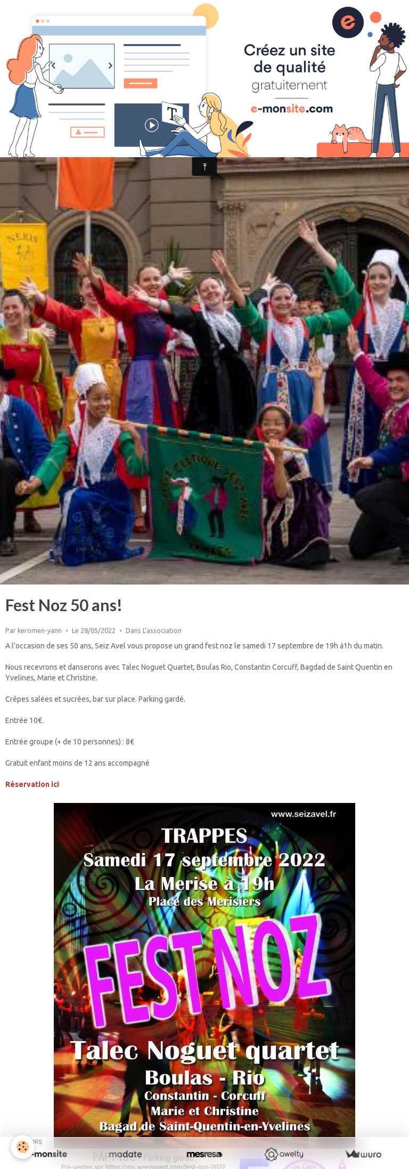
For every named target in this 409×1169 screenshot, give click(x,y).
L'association (162, 630)
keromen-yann (40, 630)
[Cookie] (23, 1147)
